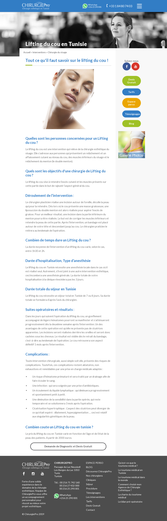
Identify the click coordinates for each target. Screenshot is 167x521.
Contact (90, 509)
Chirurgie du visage (57, 52)
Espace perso (131, 103)
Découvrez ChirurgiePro (99, 471)
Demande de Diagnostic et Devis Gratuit (68, 446)
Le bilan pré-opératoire (130, 501)
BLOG (89, 467)
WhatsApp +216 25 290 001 (68, 496)
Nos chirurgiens (94, 475)
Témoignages (132, 114)
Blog (131, 123)
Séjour (89, 484)
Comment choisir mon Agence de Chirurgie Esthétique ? (129, 487)
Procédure (91, 488)
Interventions (39, 52)
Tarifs (131, 91)
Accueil (26, 52)
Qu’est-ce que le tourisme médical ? (128, 464)
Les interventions (95, 497)
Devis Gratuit (131, 81)
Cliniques (91, 479)
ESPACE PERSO (94, 462)
